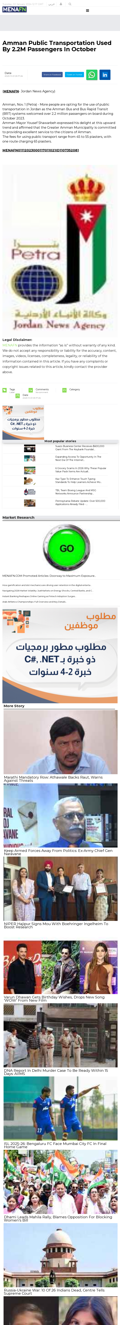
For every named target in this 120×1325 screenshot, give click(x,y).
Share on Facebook (52, 80)
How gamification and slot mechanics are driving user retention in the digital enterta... (47, 591)
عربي (51, 4)
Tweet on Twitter (74, 80)
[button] (61, 4)
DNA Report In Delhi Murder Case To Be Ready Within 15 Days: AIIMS (56, 1075)
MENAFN (11, 97)
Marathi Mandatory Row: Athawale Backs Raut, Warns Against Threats (53, 785)
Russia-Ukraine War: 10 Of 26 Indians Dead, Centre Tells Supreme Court (54, 1294)
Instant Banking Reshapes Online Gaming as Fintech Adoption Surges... (39, 602)
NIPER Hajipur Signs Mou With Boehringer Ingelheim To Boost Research (56, 930)
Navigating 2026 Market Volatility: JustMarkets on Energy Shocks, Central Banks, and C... (48, 596)
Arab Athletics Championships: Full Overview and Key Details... (34, 608)
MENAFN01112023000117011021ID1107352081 (40, 156)
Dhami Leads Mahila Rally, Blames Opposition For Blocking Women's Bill (58, 1221)
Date (8, 79)
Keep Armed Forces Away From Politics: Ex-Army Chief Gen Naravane (58, 857)
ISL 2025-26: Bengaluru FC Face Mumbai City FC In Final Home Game (55, 1148)
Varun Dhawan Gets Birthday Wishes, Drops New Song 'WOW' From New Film (54, 1003)
